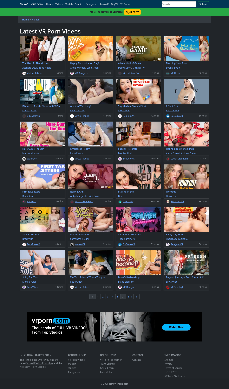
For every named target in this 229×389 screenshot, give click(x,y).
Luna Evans (76, 153)
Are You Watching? (80, 106)
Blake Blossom (126, 281)
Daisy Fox (171, 196)
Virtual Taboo (34, 73)
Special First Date (127, 148)
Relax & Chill (77, 191)
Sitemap (169, 359)
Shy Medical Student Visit (132, 106)
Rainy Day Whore (175, 234)
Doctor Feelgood (79, 234)
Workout (171, 191)
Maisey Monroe (30, 153)
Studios (79, 4)
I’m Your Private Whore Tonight (87, 277)
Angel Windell (77, 67)
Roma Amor (172, 110)
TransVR (104, 4)
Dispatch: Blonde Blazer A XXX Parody (43, 106)
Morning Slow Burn (177, 63)
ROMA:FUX (172, 106)
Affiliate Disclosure (174, 376)
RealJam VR (129, 116)
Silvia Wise (171, 281)
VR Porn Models (37, 366)
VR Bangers (81, 73)
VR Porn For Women (111, 359)
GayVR (114, 4)
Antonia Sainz (188, 153)
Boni (120, 196)
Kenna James (29, 110)
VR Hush (175, 73)
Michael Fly (138, 67)
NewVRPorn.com (31, 4)
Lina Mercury (77, 110)
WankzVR (32, 158)
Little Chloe (76, 281)
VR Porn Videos (76, 359)
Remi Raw (27, 196)
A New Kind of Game (129, 63)
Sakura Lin (124, 110)
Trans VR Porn (108, 363)
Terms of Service (173, 368)
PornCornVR (177, 201)
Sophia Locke (173, 67)
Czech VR (128, 201)
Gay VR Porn (107, 368)
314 (130, 296)
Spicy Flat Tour (30, 277)
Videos (59, 4)
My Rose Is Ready (80, 148)
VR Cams (125, 4)
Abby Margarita (78, 196)
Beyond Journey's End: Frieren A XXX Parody (190, 277)
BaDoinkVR (177, 116)
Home (49, 4)
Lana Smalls (93, 67)
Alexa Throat (173, 153)
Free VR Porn (107, 372)
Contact (136, 359)
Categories (92, 4)
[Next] (136, 296)
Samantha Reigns (79, 238)
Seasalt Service (30, 234)
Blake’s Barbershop (128, 277)
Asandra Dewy (30, 67)
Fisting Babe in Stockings (180, 148)
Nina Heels (45, 67)
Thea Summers (126, 238)
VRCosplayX (33, 116)
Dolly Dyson (124, 67)
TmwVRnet (129, 158)
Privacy (168, 363)
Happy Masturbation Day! (84, 63)
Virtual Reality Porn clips (40, 363)
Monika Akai (125, 153)
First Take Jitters (31, 191)
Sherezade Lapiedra (177, 238)
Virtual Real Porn (132, 73)
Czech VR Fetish (179, 158)
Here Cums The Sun (33, 148)
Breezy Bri (27, 238)
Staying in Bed (126, 191)
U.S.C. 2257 (170, 372)
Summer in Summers (130, 234)
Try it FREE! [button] (132, 12)
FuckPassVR (33, 244)
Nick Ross (94, 196)
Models (69, 4)
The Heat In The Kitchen (35, 63)
